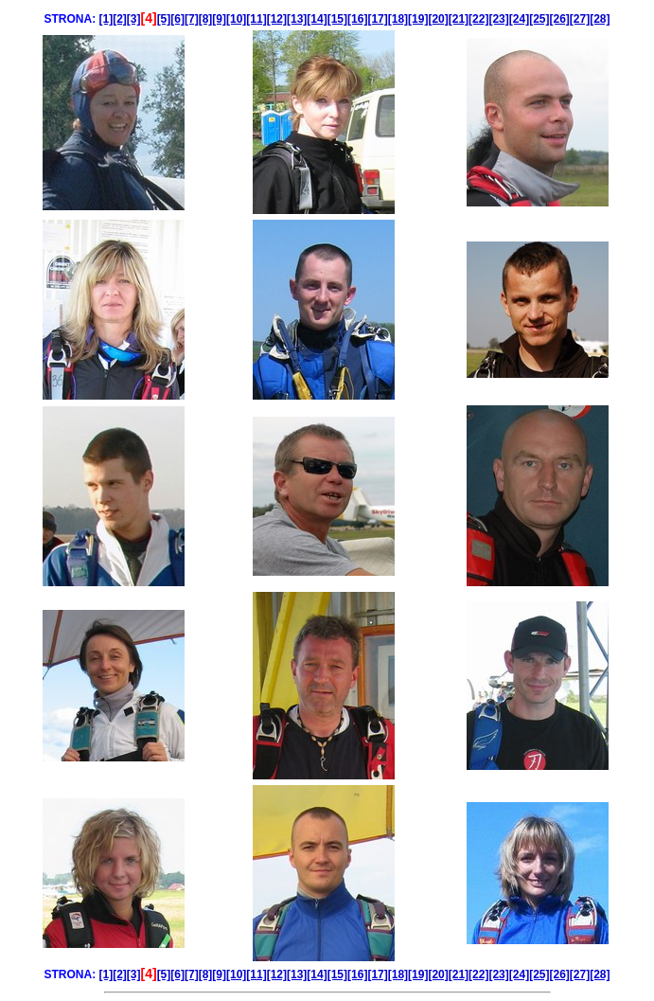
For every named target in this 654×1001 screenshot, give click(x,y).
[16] (357, 19)
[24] (519, 19)
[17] (377, 19)
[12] (277, 19)
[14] (317, 19)
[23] (498, 19)
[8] (206, 19)
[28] (600, 19)
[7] (192, 19)
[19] (418, 19)
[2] (120, 19)
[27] (580, 19)
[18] (398, 19)
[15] (337, 19)
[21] (458, 19)
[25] (539, 19)
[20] (438, 19)
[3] (134, 19)
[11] (256, 19)
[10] (236, 19)
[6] (177, 19)
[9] (219, 19)
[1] (105, 19)
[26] (559, 19)
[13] (297, 19)
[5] (164, 19)
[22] (478, 19)
